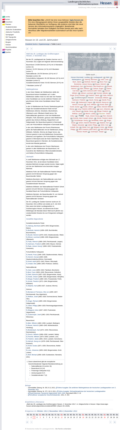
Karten (7, 19)
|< (27, 49)
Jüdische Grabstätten (13, 29)
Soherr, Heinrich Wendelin (87, 123)
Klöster (8, 45)
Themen (8, 24)
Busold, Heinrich (33, 235)
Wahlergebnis (76, 79)
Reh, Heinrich (107, 116)
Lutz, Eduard (76, 111)
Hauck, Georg (93, 100)
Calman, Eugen (98, 88)
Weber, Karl (86, 127)
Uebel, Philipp (92, 125)
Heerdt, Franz (32, 254)
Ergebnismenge (44, 44)
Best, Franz (104, 82)
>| (114, 49)
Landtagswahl (97, 77)
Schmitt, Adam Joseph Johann (83, 118)
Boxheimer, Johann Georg (83, 84)
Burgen (8, 42)
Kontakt (93, 7)
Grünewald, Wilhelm (102, 98)
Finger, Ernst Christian (77, 95)
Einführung (82, 7)
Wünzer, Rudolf (82, 132)
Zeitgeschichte (11, 40)
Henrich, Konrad (77, 104)
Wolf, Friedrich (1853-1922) (88, 129)
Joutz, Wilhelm (91, 104)
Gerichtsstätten (11, 47)
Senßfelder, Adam (97, 120)
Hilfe (88, 7)
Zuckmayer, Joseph (97, 132)
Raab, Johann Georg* (35, 246)
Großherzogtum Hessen (84, 98)
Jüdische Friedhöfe (13, 32)
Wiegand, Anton (99, 127)
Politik (81, 116)
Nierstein (102, 113)
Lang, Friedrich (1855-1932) (86, 109)
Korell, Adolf (104, 104)
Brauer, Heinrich (100, 84)
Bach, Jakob (77, 82)
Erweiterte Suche (31, 44)
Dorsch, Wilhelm (33, 334)
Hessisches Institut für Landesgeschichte (40, 429)
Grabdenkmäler (11, 27)
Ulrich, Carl (104, 125)
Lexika (7, 17)
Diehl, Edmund (33, 274)
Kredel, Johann (88, 107)
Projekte (8, 50)
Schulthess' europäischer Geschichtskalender (45, 395)
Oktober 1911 (42, 411)
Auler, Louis (104, 79)
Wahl (107, 77)
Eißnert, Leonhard (87, 93)
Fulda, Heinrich (108, 95)
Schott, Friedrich (33, 281)
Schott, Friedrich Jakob (104, 118)
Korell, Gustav (74, 107)
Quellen (8, 52)
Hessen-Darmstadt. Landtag (80, 77)
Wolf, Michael (104, 129)
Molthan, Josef (77, 113)
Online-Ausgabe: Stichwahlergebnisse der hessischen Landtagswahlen (81, 391)
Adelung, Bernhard (90, 79)
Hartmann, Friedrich (78, 100)
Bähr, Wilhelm (84, 88)
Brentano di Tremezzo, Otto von (38, 292)
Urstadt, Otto (74, 127)
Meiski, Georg (88, 111)
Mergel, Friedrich (102, 111)
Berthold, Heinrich (90, 82)
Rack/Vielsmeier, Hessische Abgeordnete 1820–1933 (47, 393)
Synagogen (10, 34)
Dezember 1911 (70, 411)
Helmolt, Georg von (102, 102)
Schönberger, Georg (81, 120)
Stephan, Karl (104, 123)
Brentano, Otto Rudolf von (95, 86)
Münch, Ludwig (91, 113)
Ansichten (8, 22)
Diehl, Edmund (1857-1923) (92, 91)
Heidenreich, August (85, 102)
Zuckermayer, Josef (34, 314)
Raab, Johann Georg (92, 116)
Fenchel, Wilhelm (102, 93)
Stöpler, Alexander (78, 125)
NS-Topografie (11, 37)
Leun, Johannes (105, 109)
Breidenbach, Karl (77, 86)
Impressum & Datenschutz (106, 7)
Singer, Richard (33, 301)
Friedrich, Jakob (93, 95)
